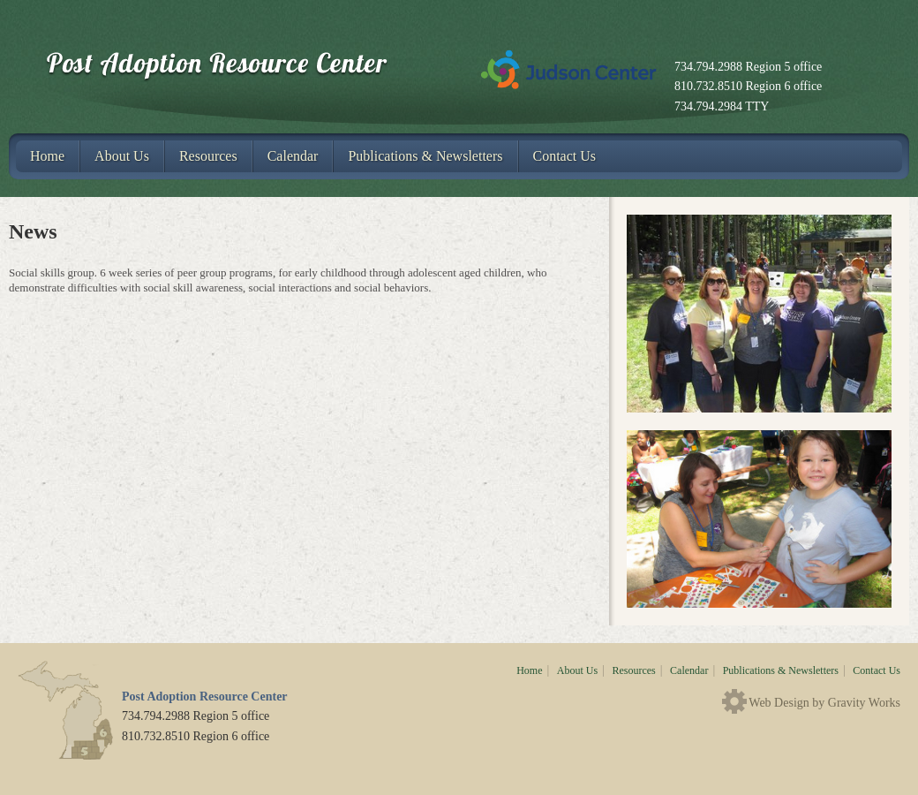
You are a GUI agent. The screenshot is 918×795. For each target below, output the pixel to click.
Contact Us (565, 155)
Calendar (293, 155)
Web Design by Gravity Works (824, 702)
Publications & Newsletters (425, 155)
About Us (121, 155)
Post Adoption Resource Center (236, 67)
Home (47, 155)
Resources (208, 155)
